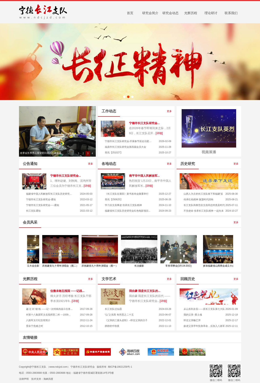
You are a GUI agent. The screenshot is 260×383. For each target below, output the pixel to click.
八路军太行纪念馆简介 (38, 320)
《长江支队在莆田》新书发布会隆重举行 (126, 193)
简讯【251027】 (114, 152)
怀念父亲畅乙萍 (192, 320)
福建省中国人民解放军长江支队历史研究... (49, 193)
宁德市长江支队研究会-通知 (41, 199)
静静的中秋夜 (112, 326)
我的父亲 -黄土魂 (193, 314)
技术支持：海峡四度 (42, 379)
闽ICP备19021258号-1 (120, 366)
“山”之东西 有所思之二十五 (119, 314)
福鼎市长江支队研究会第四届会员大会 (125, 147)
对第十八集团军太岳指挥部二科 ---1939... (48, 314)
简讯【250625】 (114, 199)
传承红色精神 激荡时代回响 (198, 199)
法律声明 (24, 379)
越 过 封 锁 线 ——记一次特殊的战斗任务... (49, 309)
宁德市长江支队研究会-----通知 (42, 205)
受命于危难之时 (34, 326)
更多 (170, 111)
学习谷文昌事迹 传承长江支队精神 (123, 205)
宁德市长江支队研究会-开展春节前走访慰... (128, 141)
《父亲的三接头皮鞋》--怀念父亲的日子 (126, 320)
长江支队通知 (33, 210)
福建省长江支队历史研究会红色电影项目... (128, 210)
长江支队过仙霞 (113, 309)
